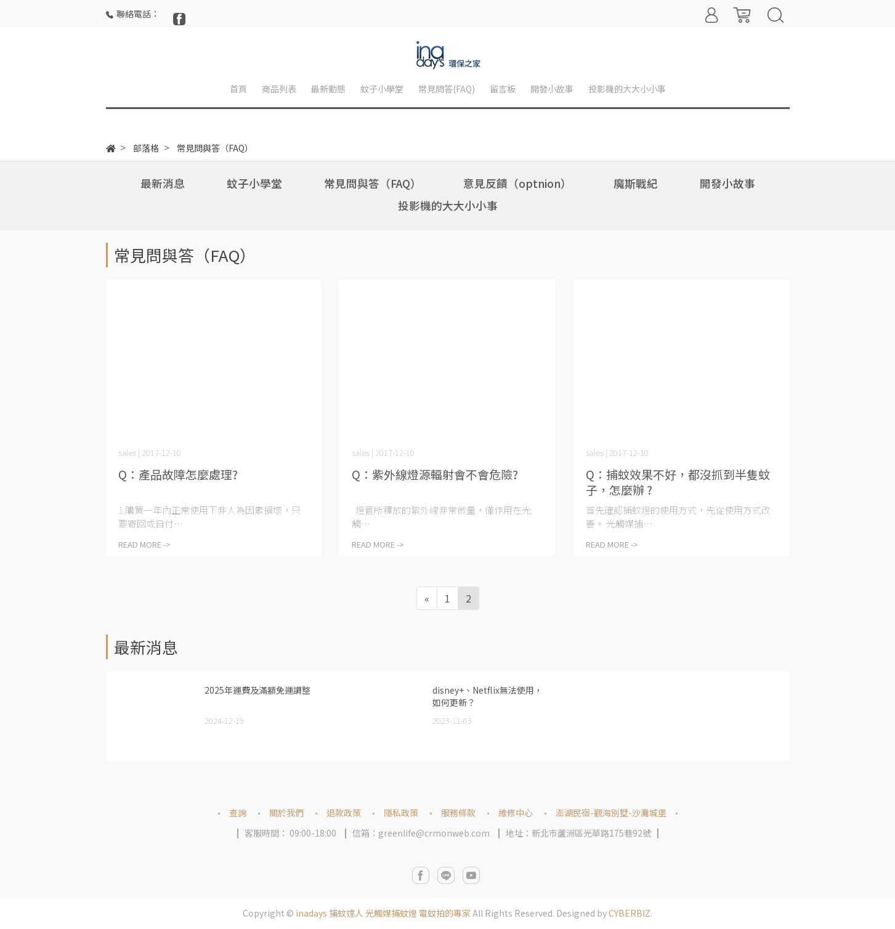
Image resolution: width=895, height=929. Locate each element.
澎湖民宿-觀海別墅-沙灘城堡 (611, 812)
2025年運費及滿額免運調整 (257, 690)
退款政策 (343, 812)
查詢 (237, 812)
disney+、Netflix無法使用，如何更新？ (487, 696)
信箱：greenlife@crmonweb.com (421, 833)
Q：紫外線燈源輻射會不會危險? (435, 474)
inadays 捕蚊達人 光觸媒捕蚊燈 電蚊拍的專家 (383, 913)
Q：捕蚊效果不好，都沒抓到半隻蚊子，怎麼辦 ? (678, 481)
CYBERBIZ (629, 913)
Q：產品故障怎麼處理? (178, 474)
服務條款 (458, 812)
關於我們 (286, 812)
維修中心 (515, 812)
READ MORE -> (144, 544)
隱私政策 (401, 812)
